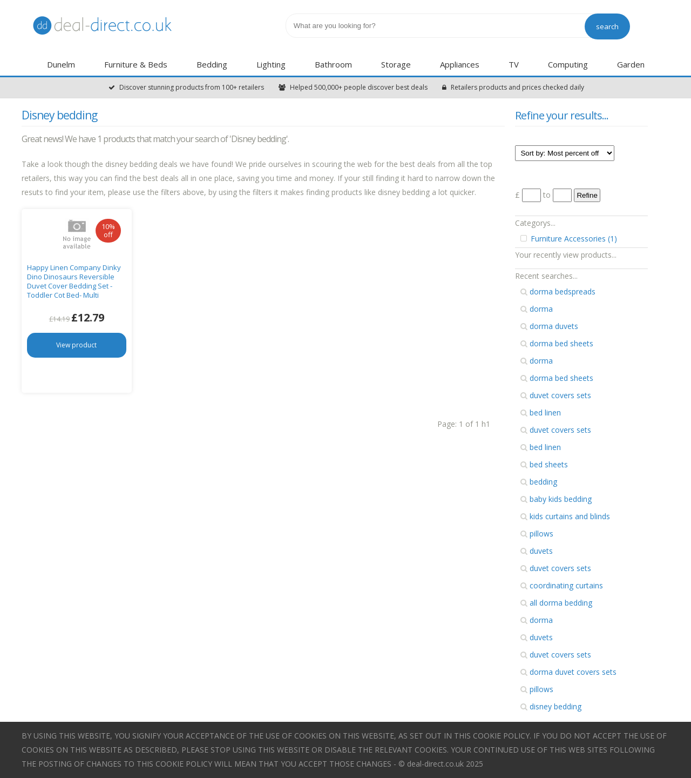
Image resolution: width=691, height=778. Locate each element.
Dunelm (61, 64)
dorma (536, 309)
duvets (536, 551)
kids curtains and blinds (565, 516)
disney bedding (550, 706)
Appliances (459, 64)
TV (514, 64)
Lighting (271, 64)
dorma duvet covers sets (568, 672)
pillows (536, 533)
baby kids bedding (556, 499)
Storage (396, 64)
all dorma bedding (556, 603)
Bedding (212, 64)
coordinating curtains (561, 585)
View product (76, 345)
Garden (631, 64)
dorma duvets (549, 326)
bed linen (540, 412)
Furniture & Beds (135, 64)
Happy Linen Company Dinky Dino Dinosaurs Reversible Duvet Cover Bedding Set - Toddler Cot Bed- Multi (74, 281)
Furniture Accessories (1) (568, 238)
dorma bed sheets (556, 343)
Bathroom (333, 64)
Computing (568, 64)
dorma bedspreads (557, 291)
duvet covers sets (555, 395)
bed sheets (544, 464)
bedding (538, 482)
